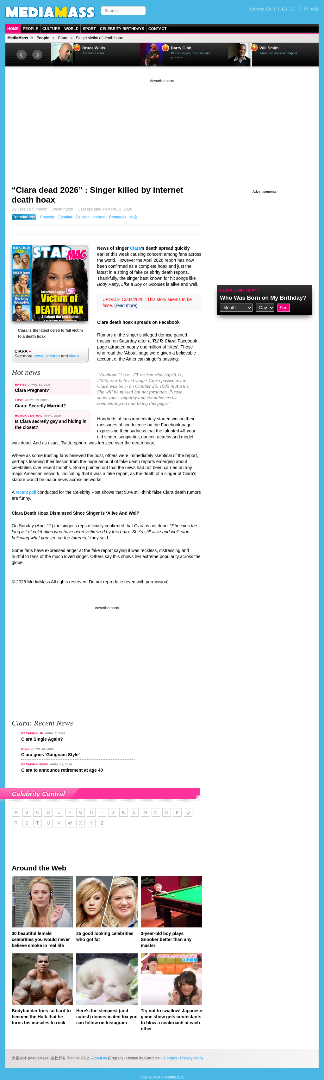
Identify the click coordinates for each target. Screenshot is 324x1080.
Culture (51, 29)
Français (47, 217)
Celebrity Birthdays (122, 29)
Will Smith (269, 48)
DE (292, 9)
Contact (157, 29)
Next (37, 55)
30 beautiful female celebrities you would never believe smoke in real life (41, 939)
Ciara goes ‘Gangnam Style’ (50, 754)
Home (13, 29)
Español (65, 217)
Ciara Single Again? (42, 739)
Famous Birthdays (239, 290)
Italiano (99, 217)
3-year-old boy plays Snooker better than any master (166, 939)
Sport (89, 29)
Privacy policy (191, 1058)
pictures (53, 356)
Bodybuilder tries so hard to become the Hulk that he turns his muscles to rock (41, 1016)
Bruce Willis (93, 48)
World (71, 29)
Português (117, 217)
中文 (315, 9)
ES (284, 9)
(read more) (125, 305)
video (74, 356)
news (38, 356)
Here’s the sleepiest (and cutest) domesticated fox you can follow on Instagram (107, 1016)
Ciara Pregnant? (32, 390)
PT (305, 9)
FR (276, 9)
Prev (21, 55)
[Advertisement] (162, 128)
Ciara (62, 38)
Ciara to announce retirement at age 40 (62, 770)
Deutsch (83, 217)
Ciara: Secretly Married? (40, 405)
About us (99, 1058)
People (30, 29)
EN (269, 9)
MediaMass (17, 38)
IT (299, 9)
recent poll (26, 492)
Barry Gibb (181, 48)
